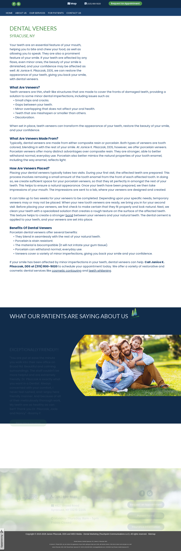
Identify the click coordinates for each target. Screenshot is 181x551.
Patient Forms (146, 517)
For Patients (56, 13)
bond (69, 215)
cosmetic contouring (66, 271)
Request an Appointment (146, 506)
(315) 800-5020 (65, 497)
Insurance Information (146, 528)
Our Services (37, 13)
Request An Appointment (125, 3)
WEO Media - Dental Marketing (85, 534)
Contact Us (73, 13)
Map (72, 3)
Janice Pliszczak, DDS (57, 534)
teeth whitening (100, 271)
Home (9, 13)
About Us (21, 13)
